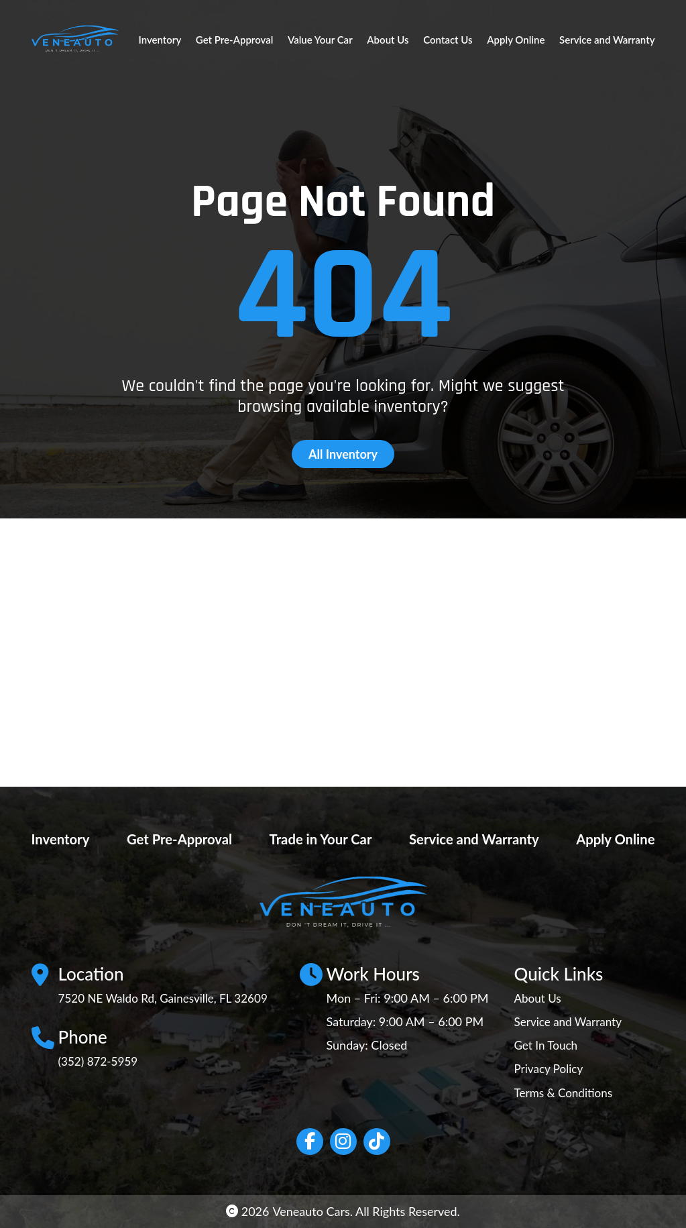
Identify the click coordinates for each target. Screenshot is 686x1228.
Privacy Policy (550, 1068)
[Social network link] (309, 1141)
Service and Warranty (606, 40)
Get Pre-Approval (234, 40)
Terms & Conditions (566, 1092)
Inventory (160, 40)
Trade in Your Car (316, 838)
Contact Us (447, 40)
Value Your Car (320, 40)
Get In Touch (547, 1045)
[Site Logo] (75, 39)
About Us (387, 40)
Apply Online (516, 40)
